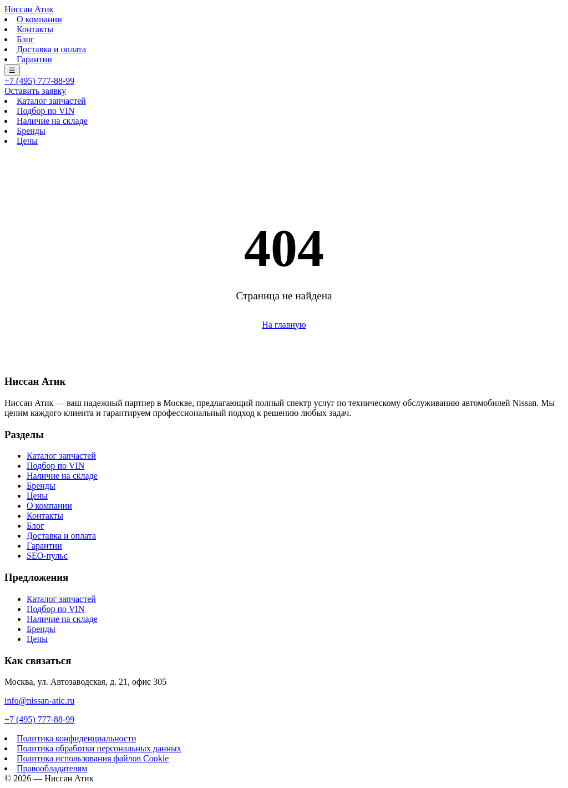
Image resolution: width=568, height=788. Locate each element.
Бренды (31, 130)
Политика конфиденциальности (76, 738)
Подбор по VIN (45, 111)
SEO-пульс (47, 555)
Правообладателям (52, 768)
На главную (284, 324)
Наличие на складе (52, 121)
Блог (25, 39)
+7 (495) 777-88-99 (39, 81)
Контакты (35, 29)
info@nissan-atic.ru (39, 700)
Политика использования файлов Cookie (93, 758)
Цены (27, 140)
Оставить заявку (35, 91)
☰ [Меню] (12, 70)
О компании (39, 19)
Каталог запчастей (51, 101)
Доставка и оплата (51, 49)
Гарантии (34, 59)
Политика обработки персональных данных (99, 748)
